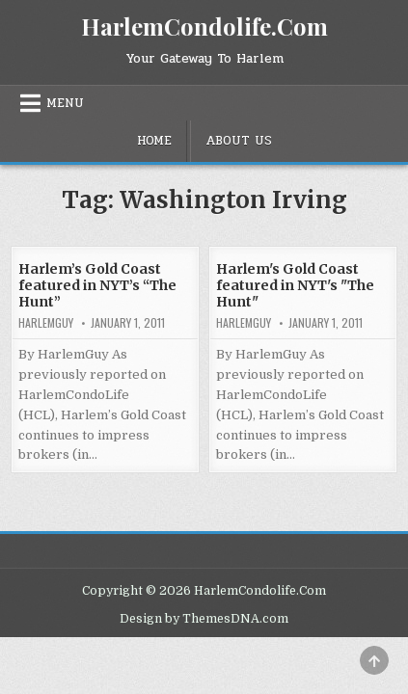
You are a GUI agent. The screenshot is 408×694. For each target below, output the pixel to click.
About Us (238, 140)
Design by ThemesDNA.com (204, 619)
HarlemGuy (45, 323)
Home (154, 140)
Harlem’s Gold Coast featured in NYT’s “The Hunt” (97, 285)
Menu (65, 103)
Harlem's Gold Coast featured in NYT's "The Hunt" (295, 285)
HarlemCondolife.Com (204, 26)
